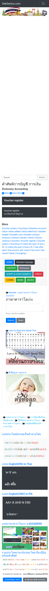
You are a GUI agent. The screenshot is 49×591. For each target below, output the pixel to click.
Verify (30, 237)
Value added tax (29, 231)
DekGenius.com (11, 3)
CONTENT (11, 268)
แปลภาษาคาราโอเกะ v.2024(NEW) (22, 523)
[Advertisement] (24, 41)
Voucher (15, 241)
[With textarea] (24, 308)
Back (13, 193)
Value (4, 231)
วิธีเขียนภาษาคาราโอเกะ (29, 420)
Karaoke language (24, 262)
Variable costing (31, 234)
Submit (11, 320)
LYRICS (38, 274)
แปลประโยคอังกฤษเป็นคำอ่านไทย (21, 434)
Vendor (23, 237)
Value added (14, 231)
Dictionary (24, 268)
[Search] (20, 177)
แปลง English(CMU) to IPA (17, 493)
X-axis (41, 244)
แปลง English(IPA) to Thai (17, 464)
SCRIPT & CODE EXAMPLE (18, 274)
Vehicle (15, 237)
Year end (35, 250)
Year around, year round (18, 250)
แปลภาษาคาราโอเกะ (15, 417)
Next (20, 193)
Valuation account (37, 228)
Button (42, 177)
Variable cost (16, 234)
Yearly (12, 253)
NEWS (20, 280)
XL (3, 247)
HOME (9, 262)
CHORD (9, 280)
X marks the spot (28, 244)
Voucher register (28, 241)
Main (5, 193)
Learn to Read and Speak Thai (22, 330)
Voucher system (9, 228)
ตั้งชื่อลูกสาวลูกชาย (17, 372)
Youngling (20, 253)
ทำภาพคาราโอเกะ (11, 423)
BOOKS (30, 280)
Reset (20, 320)
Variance (6, 237)
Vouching (23, 228)
